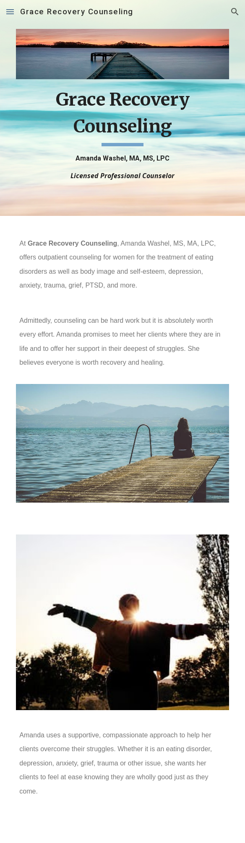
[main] (122, 133)
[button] (10, 11)
